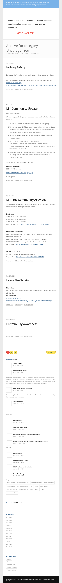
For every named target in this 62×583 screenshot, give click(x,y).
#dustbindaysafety (36, 482)
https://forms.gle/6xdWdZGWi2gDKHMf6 (30, 257)
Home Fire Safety (17, 280)
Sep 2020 (9, 525)
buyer (36, 486)
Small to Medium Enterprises (19, 24)
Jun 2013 (9, 544)
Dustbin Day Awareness (21, 324)
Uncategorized (28, 89)
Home (10, 20)
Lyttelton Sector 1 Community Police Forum (29, 579)
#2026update (11, 482)
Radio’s (30, 20)
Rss (27, 37)
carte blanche (44, 486)
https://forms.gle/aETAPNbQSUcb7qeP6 (30, 244)
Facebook (23, 37)
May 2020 (9, 528)
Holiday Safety (15, 67)
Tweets (18, 89)
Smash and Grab (12, 567)
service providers (12, 493)
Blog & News (40, 24)
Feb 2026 (9, 522)
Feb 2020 (9, 533)
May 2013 (9, 547)
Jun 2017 (9, 536)
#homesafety (11, 486)
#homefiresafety (48, 482)
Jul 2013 (8, 541)
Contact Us (12, 28)
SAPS (42, 489)
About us (19, 20)
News (9, 562)
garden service (23, 489)
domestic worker (12, 489)
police (36, 489)
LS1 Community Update (21, 108)
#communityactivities (23, 482)
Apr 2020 (9, 530)
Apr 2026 (9, 517)
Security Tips (11, 564)
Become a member (44, 20)
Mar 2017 (9, 538)
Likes (9, 89)
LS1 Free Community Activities (26, 200)
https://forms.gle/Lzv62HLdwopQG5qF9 (19, 173)
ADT (31, 486)
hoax (31, 489)
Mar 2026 (9, 520)
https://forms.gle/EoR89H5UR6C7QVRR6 (35, 224)
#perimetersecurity (22, 486)
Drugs (9, 559)
